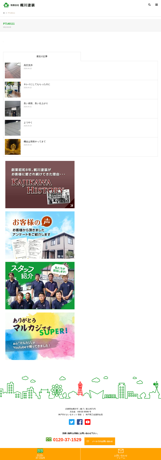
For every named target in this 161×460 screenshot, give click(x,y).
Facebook (83, 374)
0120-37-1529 (40, 454)
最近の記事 (41, 56)
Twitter (78, 374)
